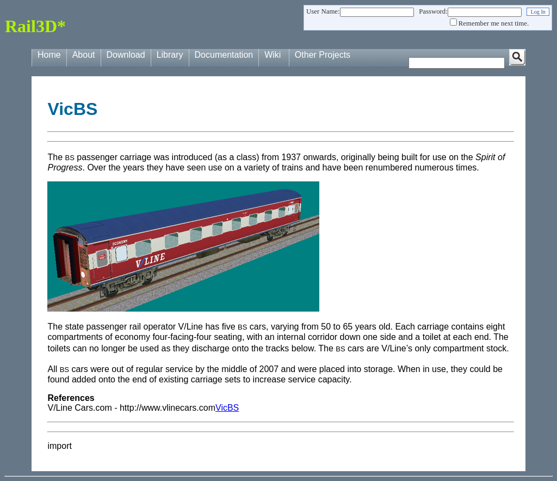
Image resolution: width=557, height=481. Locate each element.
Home (49, 54)
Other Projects (322, 54)
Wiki (272, 54)
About (83, 54)
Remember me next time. (494, 23)
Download (126, 54)
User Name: (322, 11)
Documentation (224, 54)
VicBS (227, 407)
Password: (433, 11)
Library (170, 54)
